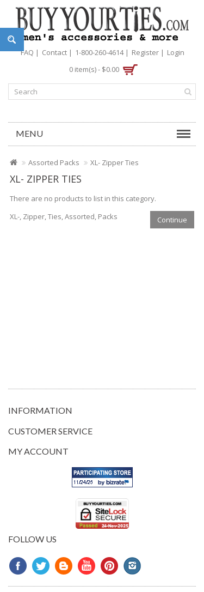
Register (145, 52)
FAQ (27, 52)
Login (175, 52)
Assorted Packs (53, 162)
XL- (15, 216)
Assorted (80, 216)
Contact (54, 52)
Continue (172, 220)
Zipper (34, 216)
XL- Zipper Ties (114, 162)
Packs (108, 216)
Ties (54, 216)
